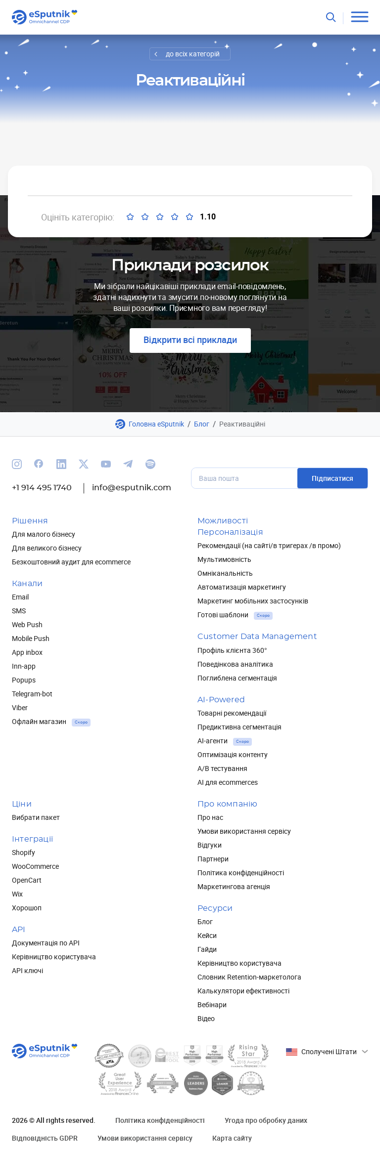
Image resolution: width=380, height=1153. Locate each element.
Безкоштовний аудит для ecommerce (71, 561)
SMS (19, 610)
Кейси (207, 935)
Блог (201, 423)
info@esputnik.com (131, 488)
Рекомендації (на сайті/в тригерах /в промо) (269, 545)
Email (20, 596)
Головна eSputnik (156, 423)
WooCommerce (35, 866)
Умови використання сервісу (244, 831)
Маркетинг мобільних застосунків (252, 600)
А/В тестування (222, 768)
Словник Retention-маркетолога (249, 977)
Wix (17, 893)
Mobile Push (30, 638)
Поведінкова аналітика (235, 664)
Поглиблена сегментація (237, 678)
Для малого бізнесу (43, 534)
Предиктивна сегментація (239, 726)
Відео (206, 1018)
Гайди (207, 949)
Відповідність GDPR (45, 1138)
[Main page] (45, 17)
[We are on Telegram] (128, 464)
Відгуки (209, 845)
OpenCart (27, 880)
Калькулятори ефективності (243, 990)
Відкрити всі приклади (190, 339)
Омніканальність (225, 573)
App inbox (27, 652)
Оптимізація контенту (232, 754)
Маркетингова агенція (233, 886)
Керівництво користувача (54, 956)
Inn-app (24, 666)
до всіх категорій (193, 53)
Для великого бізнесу (47, 548)
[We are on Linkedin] (61, 464)
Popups (24, 679)
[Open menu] (359, 17)
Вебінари (212, 1004)
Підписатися (332, 478)
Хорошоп (27, 907)
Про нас (210, 817)
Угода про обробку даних (266, 1120)
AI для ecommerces (227, 782)
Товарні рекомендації (231, 713)
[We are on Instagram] (17, 464)
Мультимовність (224, 559)
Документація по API (46, 942)
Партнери (213, 858)
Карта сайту (232, 1138)
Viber (20, 707)
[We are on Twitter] (84, 464)
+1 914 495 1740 (42, 488)
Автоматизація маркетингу (241, 587)
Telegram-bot (32, 693)
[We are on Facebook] (39, 464)
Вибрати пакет (36, 817)
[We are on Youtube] (106, 464)
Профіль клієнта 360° (232, 650)
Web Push (27, 624)
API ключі (27, 970)
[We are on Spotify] (150, 464)
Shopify (23, 852)
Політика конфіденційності (240, 872)
